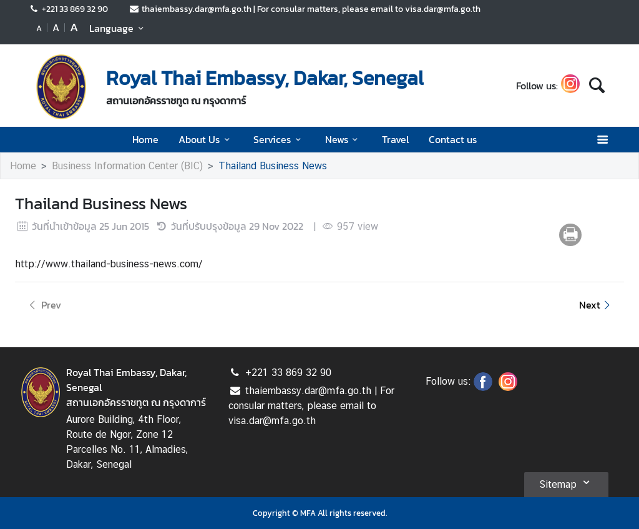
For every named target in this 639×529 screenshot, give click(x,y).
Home (145, 139)
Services (279, 139)
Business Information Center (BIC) (127, 166)
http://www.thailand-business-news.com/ (109, 264)
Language (118, 28)
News (343, 139)
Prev (43, 304)
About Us (205, 139)
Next (596, 304)
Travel (395, 139)
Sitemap (566, 482)
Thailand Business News (272, 166)
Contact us (453, 139)
